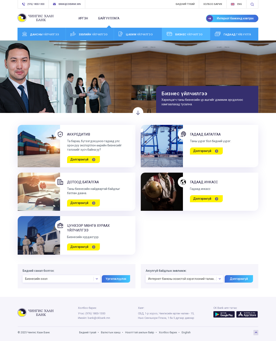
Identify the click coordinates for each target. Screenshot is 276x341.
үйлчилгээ (40, 34)
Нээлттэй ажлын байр (139, 332)
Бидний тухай (185, 4)
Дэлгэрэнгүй (239, 278)
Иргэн (83, 18)
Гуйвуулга (233, 34)
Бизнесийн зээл (62, 279)
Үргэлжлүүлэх (116, 278)
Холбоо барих (212, 4)
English (186, 332)
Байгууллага (108, 20)
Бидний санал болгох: (39, 270)
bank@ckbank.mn (67, 4)
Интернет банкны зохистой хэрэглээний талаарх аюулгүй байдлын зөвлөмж (185, 279)
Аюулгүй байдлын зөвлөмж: (166, 270)
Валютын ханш (111, 332)
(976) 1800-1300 (33, 4)
